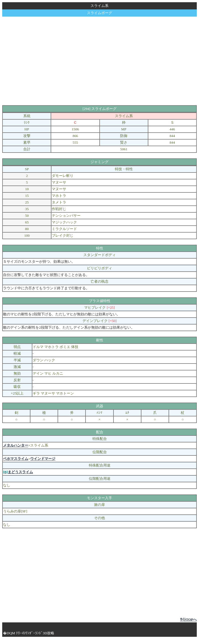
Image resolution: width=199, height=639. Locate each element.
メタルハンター (15, 445)
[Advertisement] (100, 61)
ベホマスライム (15, 459)
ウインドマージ (42, 459)
